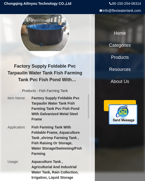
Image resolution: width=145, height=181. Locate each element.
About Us (120, 81)
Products (29, 91)
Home (120, 33)
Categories (120, 45)
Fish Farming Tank (53, 91)
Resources (120, 69)
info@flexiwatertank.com (122, 11)
